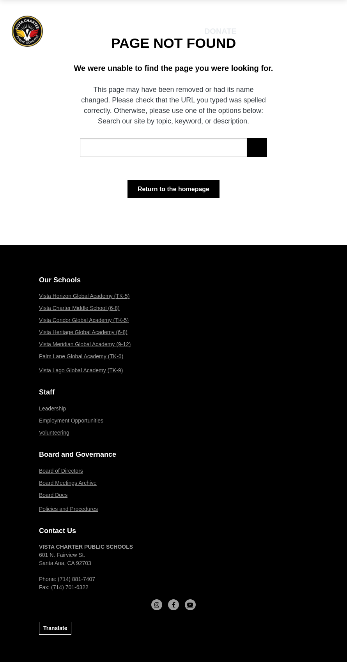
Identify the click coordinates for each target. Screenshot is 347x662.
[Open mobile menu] (314, 31)
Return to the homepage (173, 189)
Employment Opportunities (71, 420)
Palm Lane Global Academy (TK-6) (81, 356)
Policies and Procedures (68, 509)
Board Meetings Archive (68, 483)
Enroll (271, 31)
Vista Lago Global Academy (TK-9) (81, 370)
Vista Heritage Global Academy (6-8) (83, 332)
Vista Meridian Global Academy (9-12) (85, 344)
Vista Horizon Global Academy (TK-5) (84, 296)
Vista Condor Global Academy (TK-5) (84, 320)
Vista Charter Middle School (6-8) (79, 308)
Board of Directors (61, 471)
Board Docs (53, 495)
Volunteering (54, 433)
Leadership (52, 408)
